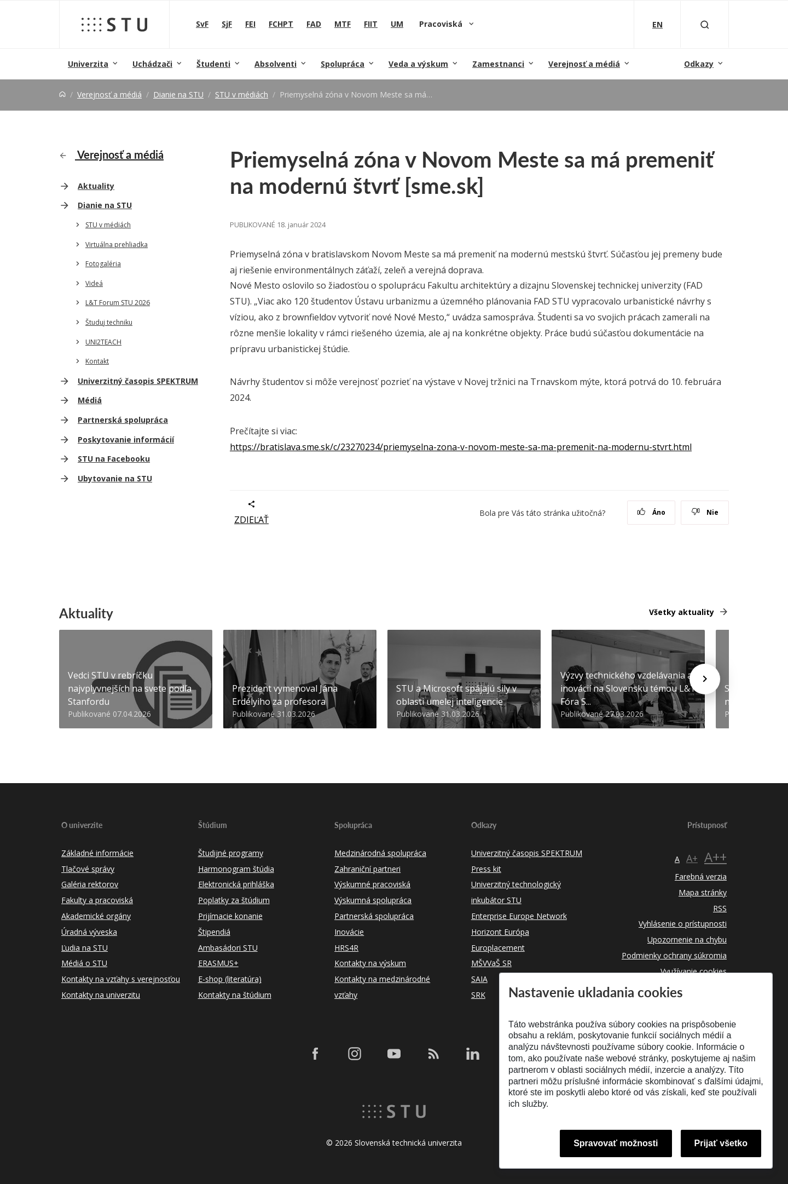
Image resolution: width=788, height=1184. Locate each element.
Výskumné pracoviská (372, 884)
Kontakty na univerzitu (100, 995)
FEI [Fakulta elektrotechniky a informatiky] (250, 24)
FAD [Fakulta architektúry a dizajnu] (313, 24)
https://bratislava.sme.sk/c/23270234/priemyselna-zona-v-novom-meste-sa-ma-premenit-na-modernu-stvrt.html (461, 447)
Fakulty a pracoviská (97, 900)
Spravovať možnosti (615, 1143)
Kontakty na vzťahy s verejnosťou (120, 979)
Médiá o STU (84, 963)
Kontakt (97, 361)
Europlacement (498, 947)
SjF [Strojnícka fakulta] (227, 24)
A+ (692, 858)
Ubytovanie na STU (115, 478)
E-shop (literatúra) (230, 979)
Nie (705, 512)
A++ (715, 857)
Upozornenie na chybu (687, 939)
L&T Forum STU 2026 (117, 302)
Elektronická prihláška (236, 884)
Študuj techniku (108, 322)
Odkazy (699, 64)
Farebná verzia (701, 876)
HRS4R (346, 947)
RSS (720, 908)
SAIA (479, 979)
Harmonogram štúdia (236, 869)
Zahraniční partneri (367, 869)
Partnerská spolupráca (123, 420)
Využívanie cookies (693, 971)
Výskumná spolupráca (373, 900)
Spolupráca (342, 64)
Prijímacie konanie (230, 916)
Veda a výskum (418, 64)
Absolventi (275, 64)
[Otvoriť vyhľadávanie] (705, 24)
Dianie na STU (178, 94)
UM (397, 24)
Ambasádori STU (228, 947)
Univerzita (88, 64)
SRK (478, 995)
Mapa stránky (703, 892)
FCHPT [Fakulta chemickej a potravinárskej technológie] (281, 24)
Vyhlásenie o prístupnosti (683, 923)
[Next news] (705, 679)
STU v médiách (241, 94)
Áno (651, 512)
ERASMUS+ (218, 963)
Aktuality (96, 186)
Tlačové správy (87, 869)
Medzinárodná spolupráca (380, 853)
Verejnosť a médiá (584, 64)
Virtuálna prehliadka (116, 244)
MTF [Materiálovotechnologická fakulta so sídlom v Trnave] (342, 24)
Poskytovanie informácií (126, 439)
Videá (94, 283)
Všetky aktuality (681, 612)
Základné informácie (97, 853)
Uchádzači (152, 64)
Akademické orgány (96, 916)
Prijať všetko (721, 1143)
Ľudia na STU (84, 947)
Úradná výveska (89, 932)
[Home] (62, 94)
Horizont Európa (500, 932)
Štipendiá (214, 932)
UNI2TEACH (103, 342)
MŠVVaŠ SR (491, 963)
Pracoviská (442, 24)
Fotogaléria (103, 263)
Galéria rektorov (89, 884)
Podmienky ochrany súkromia (674, 955)
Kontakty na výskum (370, 963)
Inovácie (349, 932)
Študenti (213, 64)
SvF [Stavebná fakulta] (202, 24)
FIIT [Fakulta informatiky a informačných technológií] (371, 24)
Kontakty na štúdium (234, 995)
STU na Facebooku (114, 458)
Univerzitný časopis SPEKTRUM (138, 381)
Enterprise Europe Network (519, 916)
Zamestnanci (498, 64)
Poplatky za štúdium (234, 900)
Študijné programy (230, 853)
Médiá (90, 400)
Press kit (486, 869)
